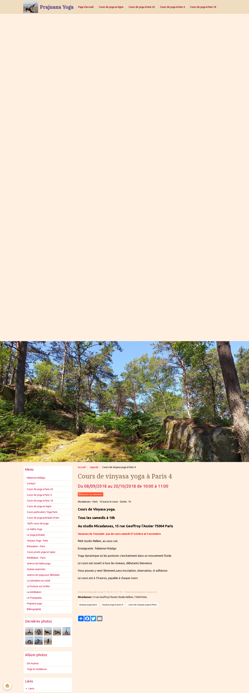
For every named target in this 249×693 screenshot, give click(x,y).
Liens (31, 688)
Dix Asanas (33, 663)
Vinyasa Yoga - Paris (37, 540)
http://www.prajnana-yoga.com (141, 592)
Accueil (82, 467)
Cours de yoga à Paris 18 (203, 7)
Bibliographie (34, 609)
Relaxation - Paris (36, 546)
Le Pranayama (34, 597)
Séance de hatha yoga (38, 563)
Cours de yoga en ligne (111, 7)
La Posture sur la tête (38, 586)
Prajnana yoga (34, 603)
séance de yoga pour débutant (43, 575)
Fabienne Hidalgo (36, 477)
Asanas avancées (36, 569)
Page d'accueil (86, 7)
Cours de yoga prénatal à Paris (43, 517)
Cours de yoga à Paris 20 (142, 7)
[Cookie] (7, 686)
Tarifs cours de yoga (38, 523)
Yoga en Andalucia (37, 669)
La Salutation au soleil (38, 580)
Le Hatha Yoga (34, 529)
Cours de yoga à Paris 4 (172, 7)
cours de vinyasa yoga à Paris (142, 604)
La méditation (34, 592)
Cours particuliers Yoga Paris (42, 512)
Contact (31, 483)
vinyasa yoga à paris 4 (112, 604)
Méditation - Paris (36, 557)
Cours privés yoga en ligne (41, 552)
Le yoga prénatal (36, 535)
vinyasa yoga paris (88, 604)
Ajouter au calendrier (90, 494)
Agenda (94, 467)
